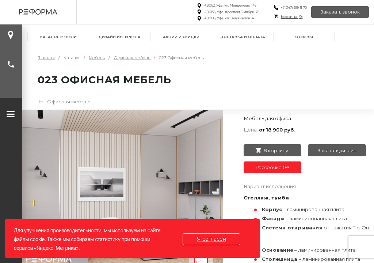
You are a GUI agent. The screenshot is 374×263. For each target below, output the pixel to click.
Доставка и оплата (242, 37)
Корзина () (291, 17)
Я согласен (211, 239)
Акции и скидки (181, 37)
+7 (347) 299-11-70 (293, 7)
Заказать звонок (340, 12)
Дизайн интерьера (120, 37)
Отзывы (304, 37)
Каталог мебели (58, 37)
